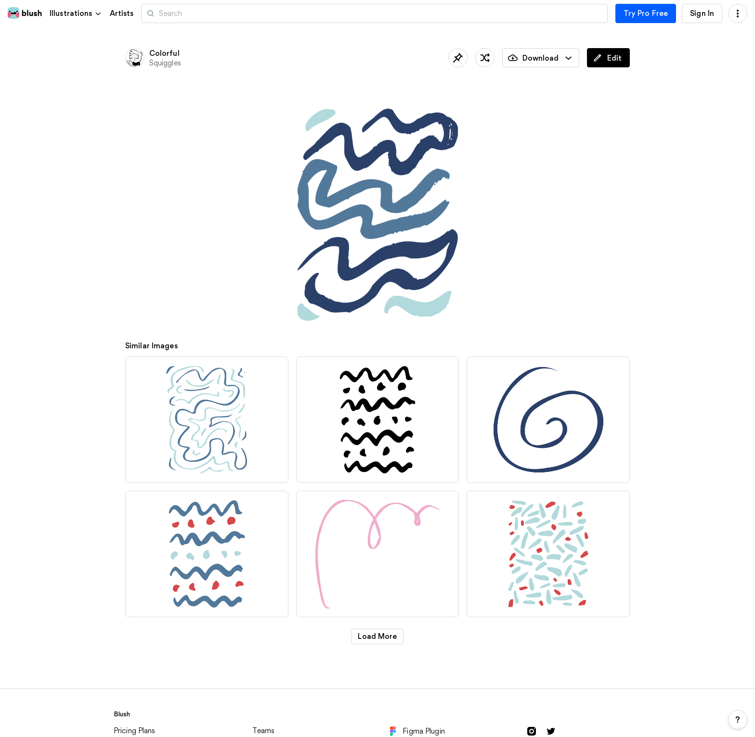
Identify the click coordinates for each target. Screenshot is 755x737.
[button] (76, 13)
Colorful (164, 53)
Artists (122, 13)
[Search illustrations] (374, 13)
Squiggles (165, 62)
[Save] (458, 57)
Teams (263, 730)
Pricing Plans (135, 730)
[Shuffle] (485, 57)
